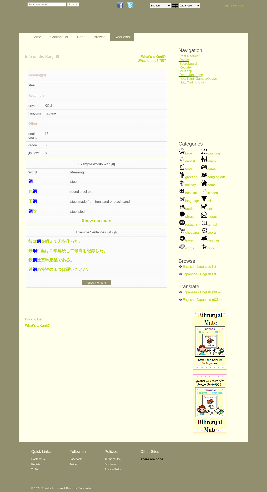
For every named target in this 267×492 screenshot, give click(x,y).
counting (213, 153)
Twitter (74, 464)
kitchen (212, 193)
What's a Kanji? (37, 325)
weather (213, 240)
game (211, 169)
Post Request (189, 56)
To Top (35, 469)
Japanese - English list (199, 274)
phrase (190, 216)
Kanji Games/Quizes (198, 78)
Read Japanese (191, 75)
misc (210, 201)
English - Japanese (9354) (202, 299)
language (192, 201)
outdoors (191, 209)
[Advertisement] (128, 20)
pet (209, 209)
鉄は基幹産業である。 (51, 260)
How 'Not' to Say (191, 82)
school (212, 224)
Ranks (184, 60)
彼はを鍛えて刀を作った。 (55, 241)
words (189, 248)
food (188, 169)
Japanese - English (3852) (202, 292)
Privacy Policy (113, 469)
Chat (80, 37)
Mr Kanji (185, 71)
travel (189, 240)
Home (36, 37)
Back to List (33, 319)
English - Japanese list (199, 266)
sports (212, 232)
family (211, 161)
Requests (122, 37)
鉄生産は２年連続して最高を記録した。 (68, 250)
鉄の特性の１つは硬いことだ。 (59, 269)
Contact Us (59, 37)
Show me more (96, 220)
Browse (100, 37)
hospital (191, 193)
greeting (191, 177)
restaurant (192, 224)
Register (237, 5)
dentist (190, 161)
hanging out (216, 177)
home (211, 185)
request (212, 216)
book (189, 153)
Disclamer (111, 464)
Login (226, 5)
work (210, 248)
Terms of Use (113, 459)
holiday (190, 185)
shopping (192, 232)
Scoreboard (188, 63)
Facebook (76, 459)
